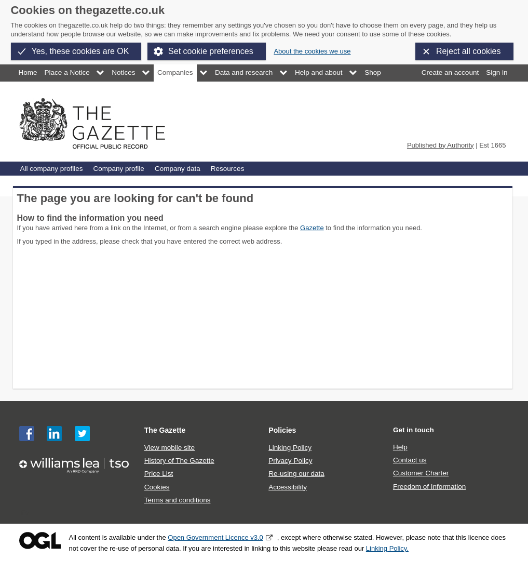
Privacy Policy (290, 460)
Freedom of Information (429, 486)
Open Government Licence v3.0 (215, 537)
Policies (282, 430)
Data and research (244, 72)
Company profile (118, 168)
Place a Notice (67, 72)
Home (28, 72)
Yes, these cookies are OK (80, 51)
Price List (158, 473)
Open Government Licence (40, 540)
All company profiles (51, 168)
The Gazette (165, 430)
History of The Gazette (179, 460)
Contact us (410, 460)
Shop (372, 72)
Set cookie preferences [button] (210, 51)
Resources (228, 168)
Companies (175, 72)
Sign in (496, 72)
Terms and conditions (177, 500)
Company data (177, 168)
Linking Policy (290, 447)
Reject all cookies (468, 51)
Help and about (319, 72)
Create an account (450, 72)
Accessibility (287, 487)
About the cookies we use (312, 51)
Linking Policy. (387, 548)
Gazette (312, 228)
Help (400, 447)
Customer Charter (421, 473)
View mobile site (169, 447)
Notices (123, 72)
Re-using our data (296, 473)
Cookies (157, 487)
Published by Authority (440, 145)
